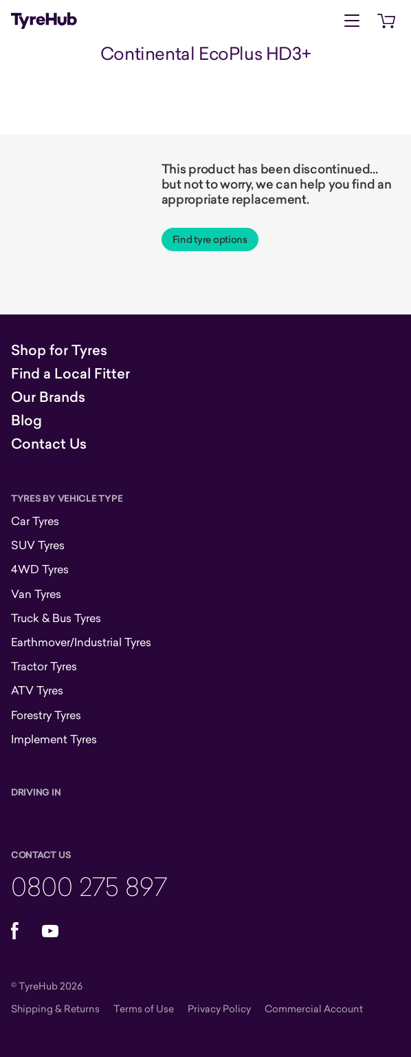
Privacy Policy (219, 1008)
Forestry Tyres (46, 715)
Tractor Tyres (44, 666)
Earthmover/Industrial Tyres (81, 642)
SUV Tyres (38, 545)
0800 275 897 (89, 886)
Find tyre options (210, 239)
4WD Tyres (40, 569)
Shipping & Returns (55, 1008)
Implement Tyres (54, 739)
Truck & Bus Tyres (56, 618)
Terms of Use (143, 1008)
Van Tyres (36, 593)
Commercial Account (314, 1008)
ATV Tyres (37, 690)
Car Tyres (35, 520)
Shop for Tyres (59, 350)
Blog (26, 420)
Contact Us (49, 443)
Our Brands (48, 397)
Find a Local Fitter (70, 373)
